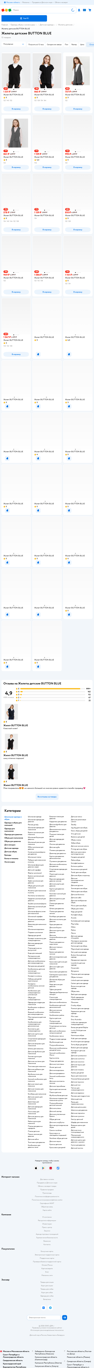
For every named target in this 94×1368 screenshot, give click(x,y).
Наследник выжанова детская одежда (79, 942)
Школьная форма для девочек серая (36, 866)
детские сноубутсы (56, 1122)
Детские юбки (33, 1139)
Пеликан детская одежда (80, 974)
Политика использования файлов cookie (47, 1200)
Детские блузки (55, 928)
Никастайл (75, 968)
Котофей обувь (76, 915)
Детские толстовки (56, 1064)
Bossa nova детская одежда (78, 987)
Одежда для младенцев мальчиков (36, 1003)
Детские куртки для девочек (56, 931)
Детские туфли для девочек (56, 968)
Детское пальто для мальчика (35, 1085)
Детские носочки (77, 1062)
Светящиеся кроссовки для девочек (58, 976)
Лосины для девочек (57, 844)
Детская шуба (54, 847)
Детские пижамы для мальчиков (35, 1090)
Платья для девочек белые (56, 904)
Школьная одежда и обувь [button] (13, 818)
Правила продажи (47, 1190)
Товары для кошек (47, 1282)
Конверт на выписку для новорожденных (37, 939)
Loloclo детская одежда (79, 980)
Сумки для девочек (78, 1145)
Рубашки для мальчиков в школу (37, 861)
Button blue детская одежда (78, 956)
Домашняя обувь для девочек (57, 981)
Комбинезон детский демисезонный (57, 1006)
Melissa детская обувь (79, 892)
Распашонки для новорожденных (34, 957)
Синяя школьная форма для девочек (36, 853)
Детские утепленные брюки (57, 1115)
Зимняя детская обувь (79, 888)
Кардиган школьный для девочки (37, 900)
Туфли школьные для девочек (35, 882)
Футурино (75, 971)
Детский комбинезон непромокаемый (57, 1032)
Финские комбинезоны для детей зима (58, 1049)
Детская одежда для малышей (35, 944)
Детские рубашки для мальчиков (36, 1070)
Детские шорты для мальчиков (35, 1098)
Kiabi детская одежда (79, 1039)
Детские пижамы (77, 1070)
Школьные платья (34, 857)
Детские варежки (77, 1093)
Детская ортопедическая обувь (58, 1126)
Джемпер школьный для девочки (37, 908)
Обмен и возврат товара (47, 1186)
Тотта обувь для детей (79, 1045)
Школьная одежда (34, 817)
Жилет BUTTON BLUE (15, 725)
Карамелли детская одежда (78, 1012)
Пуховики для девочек (57, 861)
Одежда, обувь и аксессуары (23, 25)
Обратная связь (47, 1207)
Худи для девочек (55, 924)
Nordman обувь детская (58, 1138)
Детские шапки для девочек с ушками (78, 1141)
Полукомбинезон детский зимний (56, 1104)
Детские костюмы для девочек (57, 920)
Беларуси (61, 1335)
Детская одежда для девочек (56, 840)
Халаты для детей (77, 1073)
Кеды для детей (76, 912)
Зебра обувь (75, 843)
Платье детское (34, 1131)
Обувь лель (75, 991)
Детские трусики (77, 1082)
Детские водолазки (56, 1070)
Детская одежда (46, 25)
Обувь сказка (76, 840)
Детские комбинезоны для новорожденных (36, 962)
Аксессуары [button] (9, 862)
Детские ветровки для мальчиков (36, 1045)
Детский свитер (55, 1111)
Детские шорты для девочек (56, 885)
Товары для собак (47, 1289)
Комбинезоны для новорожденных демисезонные (34, 1024)
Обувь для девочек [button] (12, 841)
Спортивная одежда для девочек (58, 870)
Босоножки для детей (79, 869)
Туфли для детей (55, 990)
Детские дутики (77, 885)
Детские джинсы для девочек (57, 900)
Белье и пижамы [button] (11, 858)
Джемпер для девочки (57, 853)
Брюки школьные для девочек (36, 877)
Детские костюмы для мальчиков (36, 1062)
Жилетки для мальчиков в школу (37, 892)
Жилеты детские (65, 25)
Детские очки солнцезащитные (77, 1131)
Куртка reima (54, 1058)
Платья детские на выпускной (34, 949)
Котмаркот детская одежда (78, 1052)
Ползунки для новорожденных (55, 1022)
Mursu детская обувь (79, 906)
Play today (75, 924)
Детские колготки (78, 1059)
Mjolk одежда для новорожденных (77, 998)
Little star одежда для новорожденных (79, 1023)
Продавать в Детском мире (47, 1183)
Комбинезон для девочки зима (34, 1146)
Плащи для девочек (56, 1061)
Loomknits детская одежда (78, 964)
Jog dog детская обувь (79, 828)
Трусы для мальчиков (79, 1076)
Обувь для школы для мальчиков (36, 887)
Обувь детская (54, 1119)
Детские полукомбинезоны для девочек (57, 937)
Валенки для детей (78, 837)
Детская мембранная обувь (79, 902)
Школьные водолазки (36, 929)
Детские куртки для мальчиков (35, 1035)
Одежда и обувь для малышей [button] (13, 823)
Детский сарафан (34, 870)
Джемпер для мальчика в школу (37, 925)
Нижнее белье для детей (80, 1079)
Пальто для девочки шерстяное (56, 943)
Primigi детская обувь (79, 849)
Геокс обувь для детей (79, 831)
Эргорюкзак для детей (36, 966)
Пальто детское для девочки (56, 875)
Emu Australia (76, 1020)
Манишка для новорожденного (77, 1136)
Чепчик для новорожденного (77, 1089)
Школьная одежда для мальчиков (36, 829)
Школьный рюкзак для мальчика (36, 843)
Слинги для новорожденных (55, 998)
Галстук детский (77, 1119)
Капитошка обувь (77, 1035)
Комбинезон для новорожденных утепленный (34, 993)
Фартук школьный (35, 873)
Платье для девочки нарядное (35, 1127)
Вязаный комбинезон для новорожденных (36, 1013)
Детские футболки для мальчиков (36, 1053)
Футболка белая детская (58, 1095)
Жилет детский (55, 1067)
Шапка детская (76, 1099)
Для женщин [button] (9, 845)
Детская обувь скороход (80, 875)
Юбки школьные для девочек (35, 848)
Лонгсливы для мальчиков (33, 1113)
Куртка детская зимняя (57, 1089)
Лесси (73, 933)
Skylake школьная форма (37, 904)
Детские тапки (76, 817)
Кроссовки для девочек (58, 972)
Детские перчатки (78, 1113)
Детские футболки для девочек (57, 825)
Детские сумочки (77, 1116)
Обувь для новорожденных (34, 999)
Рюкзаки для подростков (80, 1096)
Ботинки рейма (77, 866)
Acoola (73, 918)
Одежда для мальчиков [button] (9, 829)
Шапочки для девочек (79, 1110)
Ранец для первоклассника (77, 1103)
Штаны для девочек (56, 909)
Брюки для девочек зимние (56, 953)
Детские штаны (55, 1108)
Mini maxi (74, 1016)
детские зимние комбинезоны (55, 1011)
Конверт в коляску (35, 976)
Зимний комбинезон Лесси (57, 1054)
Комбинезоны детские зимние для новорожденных (36, 971)
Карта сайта (47, 1210)
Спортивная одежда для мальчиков (37, 1040)
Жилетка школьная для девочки (36, 920)
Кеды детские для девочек (55, 985)
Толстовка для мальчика (37, 1066)
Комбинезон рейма (56, 1015)
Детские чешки (55, 1141)
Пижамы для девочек (57, 850)
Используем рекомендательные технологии (47, 1330)
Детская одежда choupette (77, 937)
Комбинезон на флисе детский (36, 1008)
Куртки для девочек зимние (56, 890)
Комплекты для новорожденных (34, 1030)
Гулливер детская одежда (80, 921)
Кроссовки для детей (57, 1148)
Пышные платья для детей (56, 835)
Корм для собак (47, 1292)
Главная (4, 25)
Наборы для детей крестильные (34, 980)
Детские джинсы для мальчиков (35, 1117)
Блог (47, 1272)
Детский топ (76, 1085)
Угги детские (76, 834)
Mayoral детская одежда (80, 949)
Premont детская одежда (80, 1008)
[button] (24, 18)
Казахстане (51, 1335)
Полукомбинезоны (56, 1045)
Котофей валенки (77, 863)
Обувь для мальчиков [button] (13, 838)
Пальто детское (55, 1092)
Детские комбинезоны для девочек (58, 865)
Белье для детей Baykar (79, 1027)
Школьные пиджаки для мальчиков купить (58, 1099)
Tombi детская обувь (78, 872)
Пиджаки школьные (35, 932)
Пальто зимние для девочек (35, 1135)
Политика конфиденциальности (47, 1196)
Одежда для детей (34, 935)
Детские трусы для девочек (78, 1066)
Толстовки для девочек (36, 1142)
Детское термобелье (57, 1086)
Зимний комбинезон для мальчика (37, 1080)
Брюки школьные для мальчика (36, 833)
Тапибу (73, 825)
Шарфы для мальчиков (79, 1122)
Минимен (74, 1002)
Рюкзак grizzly (33, 825)
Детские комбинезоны (58, 1002)
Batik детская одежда (79, 994)
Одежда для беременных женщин (58, 993)
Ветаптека (47, 1299)
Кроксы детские (55, 1144)
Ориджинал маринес (79, 960)
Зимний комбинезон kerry (57, 1077)
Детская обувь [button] (10, 851)
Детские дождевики (57, 1073)
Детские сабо (76, 898)
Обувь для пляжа (77, 909)
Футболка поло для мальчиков (35, 1075)
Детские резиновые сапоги (78, 821)
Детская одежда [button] (11, 848)
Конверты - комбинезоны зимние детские (36, 986)
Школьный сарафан (35, 917)
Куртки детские (55, 1018)
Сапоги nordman (55, 1130)
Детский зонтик (77, 1148)
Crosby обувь (76, 1005)
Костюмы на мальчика (36, 896)
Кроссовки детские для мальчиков (58, 963)
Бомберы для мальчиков (37, 1094)
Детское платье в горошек (55, 948)
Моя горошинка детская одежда (37, 1018)
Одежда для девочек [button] (13, 834)
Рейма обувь (75, 860)
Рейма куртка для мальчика (34, 1122)
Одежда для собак (47, 1296)
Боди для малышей (35, 953)
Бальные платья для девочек (56, 818)
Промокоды (47, 1193)
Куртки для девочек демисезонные (56, 857)
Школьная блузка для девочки (36, 838)
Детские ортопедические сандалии (77, 880)
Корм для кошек (47, 1286)
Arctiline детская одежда (80, 1042)
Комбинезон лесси (56, 1036)
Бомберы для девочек (57, 917)
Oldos (73, 927)
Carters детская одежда (79, 983)
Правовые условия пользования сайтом (47, 1328)
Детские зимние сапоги (80, 846)
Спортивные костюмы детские (57, 1027)
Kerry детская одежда (79, 952)
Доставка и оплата (47, 1179)
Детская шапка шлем (78, 1107)
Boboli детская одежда (79, 1048)
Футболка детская (56, 1042)
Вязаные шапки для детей (78, 1126)
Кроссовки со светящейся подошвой (57, 1134)
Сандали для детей (78, 857)
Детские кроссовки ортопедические (78, 853)
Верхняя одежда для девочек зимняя (56, 880)
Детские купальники (79, 1056)
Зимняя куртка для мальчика (35, 1057)
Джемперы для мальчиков (33, 1103)
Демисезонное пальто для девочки (57, 830)
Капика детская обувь (79, 946)
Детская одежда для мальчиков (35, 1108)
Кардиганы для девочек (58, 822)
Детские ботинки (77, 895)
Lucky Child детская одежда (78, 1031)
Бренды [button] (7, 855)
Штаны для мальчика (35, 1049)
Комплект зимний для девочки (57, 895)
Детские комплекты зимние (57, 1082)
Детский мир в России (38, 1335)
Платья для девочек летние (56, 912)
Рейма (73, 930)
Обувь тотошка (76, 977)
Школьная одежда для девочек (36, 821)
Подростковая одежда (57, 1039)
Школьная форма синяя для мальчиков (36, 912)
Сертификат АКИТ (47, 1203)
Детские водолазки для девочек (58, 958)
